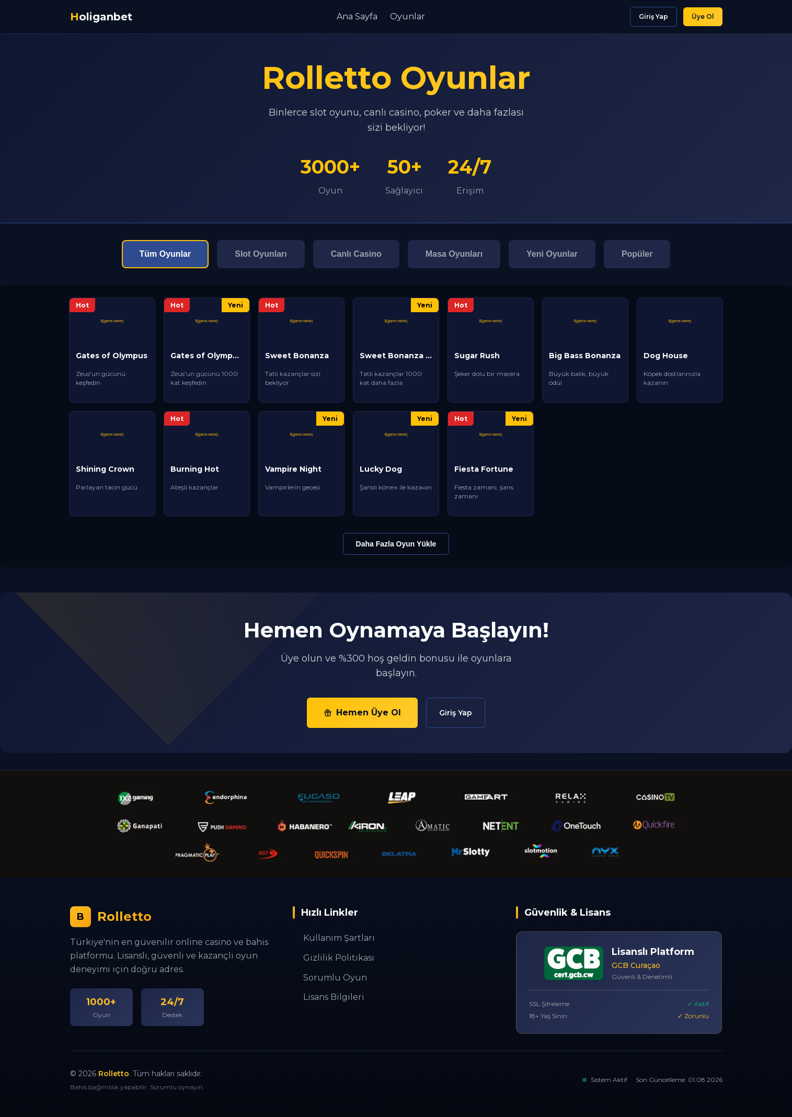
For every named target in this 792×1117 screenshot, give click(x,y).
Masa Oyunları (454, 253)
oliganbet (101, 16)
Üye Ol (703, 16)
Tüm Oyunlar (165, 253)
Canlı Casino (356, 253)
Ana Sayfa (357, 16)
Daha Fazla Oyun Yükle (396, 544)
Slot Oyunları (261, 253)
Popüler (637, 253)
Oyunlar (407, 16)
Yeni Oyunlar (552, 253)
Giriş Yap (653, 16)
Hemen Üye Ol (362, 712)
